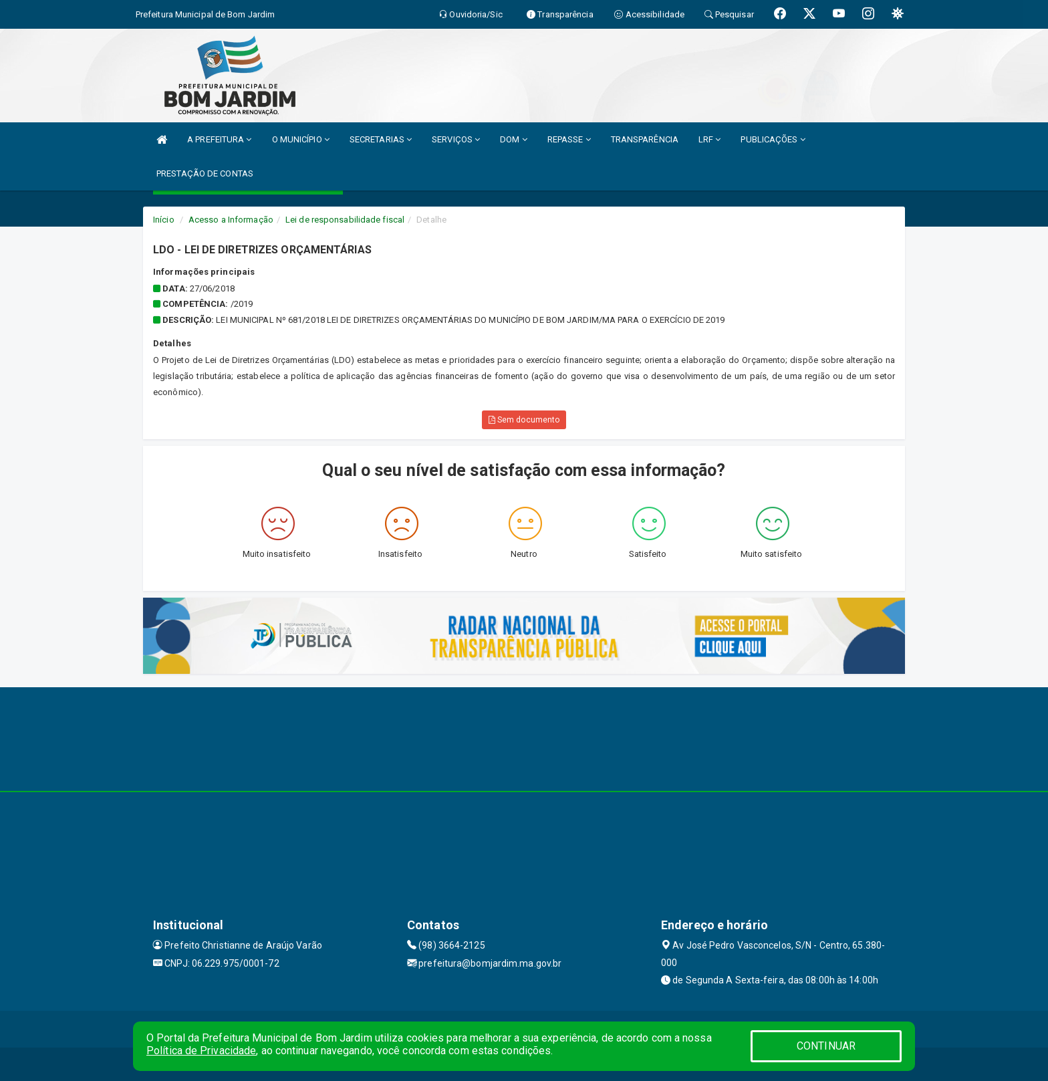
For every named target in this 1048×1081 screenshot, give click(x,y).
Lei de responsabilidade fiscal (344, 220)
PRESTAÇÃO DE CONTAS (204, 173)
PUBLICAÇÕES (773, 139)
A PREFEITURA (219, 139)
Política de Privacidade (201, 1050)
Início (163, 220)
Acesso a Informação (230, 220)
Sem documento (524, 420)
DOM (513, 139)
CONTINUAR (826, 1046)
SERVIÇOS (456, 139)
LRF (709, 139)
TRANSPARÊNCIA (644, 139)
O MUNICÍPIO (301, 139)
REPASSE (569, 139)
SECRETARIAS (381, 139)
